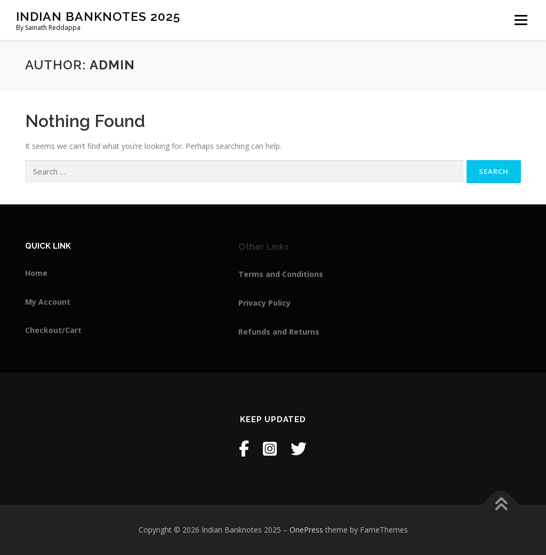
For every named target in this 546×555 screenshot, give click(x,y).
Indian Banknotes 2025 (98, 16)
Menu (520, 20)
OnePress (306, 530)
